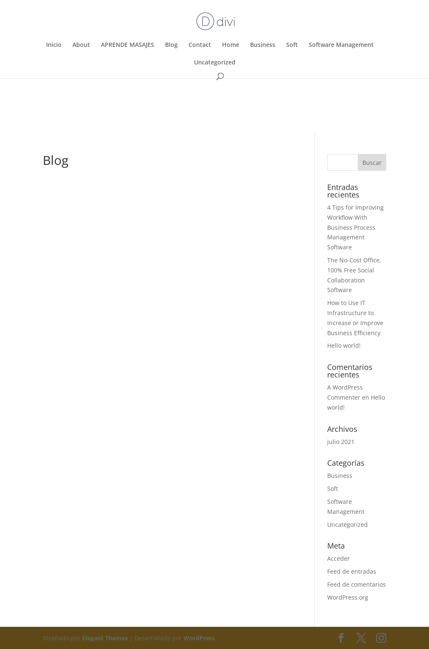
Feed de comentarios (356, 584)
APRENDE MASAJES (127, 45)
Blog (171, 45)
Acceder (338, 558)
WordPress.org (347, 597)
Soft (292, 45)
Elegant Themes (105, 638)
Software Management (341, 45)
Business (262, 45)
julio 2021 (340, 442)
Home (230, 45)
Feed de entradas (351, 571)
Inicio (54, 45)
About (81, 45)
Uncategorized (214, 62)
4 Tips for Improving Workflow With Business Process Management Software (355, 227)
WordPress (199, 638)
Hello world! (344, 345)
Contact (200, 45)
